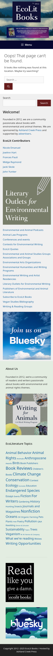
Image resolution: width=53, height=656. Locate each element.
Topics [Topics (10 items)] (27, 530)
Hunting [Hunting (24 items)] (10, 506)
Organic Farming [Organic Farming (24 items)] (29, 517)
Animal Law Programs (15, 234)
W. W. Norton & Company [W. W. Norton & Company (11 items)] (30, 534)
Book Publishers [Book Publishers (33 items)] (29, 463)
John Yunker (9, 171)
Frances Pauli (10, 157)
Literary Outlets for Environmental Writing (26, 283)
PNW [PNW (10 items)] (15, 522)
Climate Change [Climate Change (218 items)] (27, 474)
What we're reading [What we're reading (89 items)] (20, 538)
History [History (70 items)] (35, 501)
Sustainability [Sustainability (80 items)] (15, 529)
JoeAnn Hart (9, 152)
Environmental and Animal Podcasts (23, 230)
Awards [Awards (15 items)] (9, 463)
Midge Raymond (12, 162)
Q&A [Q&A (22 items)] (39, 521)
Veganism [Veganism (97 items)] (13, 534)
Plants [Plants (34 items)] (9, 521)
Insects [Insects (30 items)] (18, 506)
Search (6, 97)
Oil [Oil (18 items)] (19, 517)
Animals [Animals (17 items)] (20, 458)
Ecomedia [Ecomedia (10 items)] (22, 486)
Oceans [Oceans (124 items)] (11, 516)
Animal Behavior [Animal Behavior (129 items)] (19, 452)
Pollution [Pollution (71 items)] (31, 521)
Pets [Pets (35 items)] (40, 517)
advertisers (25, 133)
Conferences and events (16, 239)
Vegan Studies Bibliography (18, 301)
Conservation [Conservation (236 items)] (17, 479)
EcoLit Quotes (10, 249)
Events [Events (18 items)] (17, 496)
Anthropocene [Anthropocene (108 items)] (35, 458)
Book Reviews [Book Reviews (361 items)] (19, 468)
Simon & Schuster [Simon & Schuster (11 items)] (22, 525)
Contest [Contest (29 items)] (34, 480)
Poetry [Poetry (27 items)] (20, 521)
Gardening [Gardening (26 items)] (24, 501)
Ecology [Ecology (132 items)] (12, 485)
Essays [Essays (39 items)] (9, 496)
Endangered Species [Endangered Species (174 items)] (23, 490)
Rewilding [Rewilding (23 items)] (10, 525)
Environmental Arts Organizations (22, 262)
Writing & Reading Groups (17, 306)
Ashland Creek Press (30, 130)
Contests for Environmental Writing (23, 244)
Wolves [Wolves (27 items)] (38, 538)
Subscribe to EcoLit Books (17, 296)
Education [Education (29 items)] (31, 485)
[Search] (8, 86)
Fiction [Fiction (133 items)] (25, 495)
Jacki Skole (9, 166)
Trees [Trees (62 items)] (33, 529)
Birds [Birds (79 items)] (16, 463)
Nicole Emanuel (11, 147)
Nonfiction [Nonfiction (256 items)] (30, 511)
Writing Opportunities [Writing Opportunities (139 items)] (23, 543)
